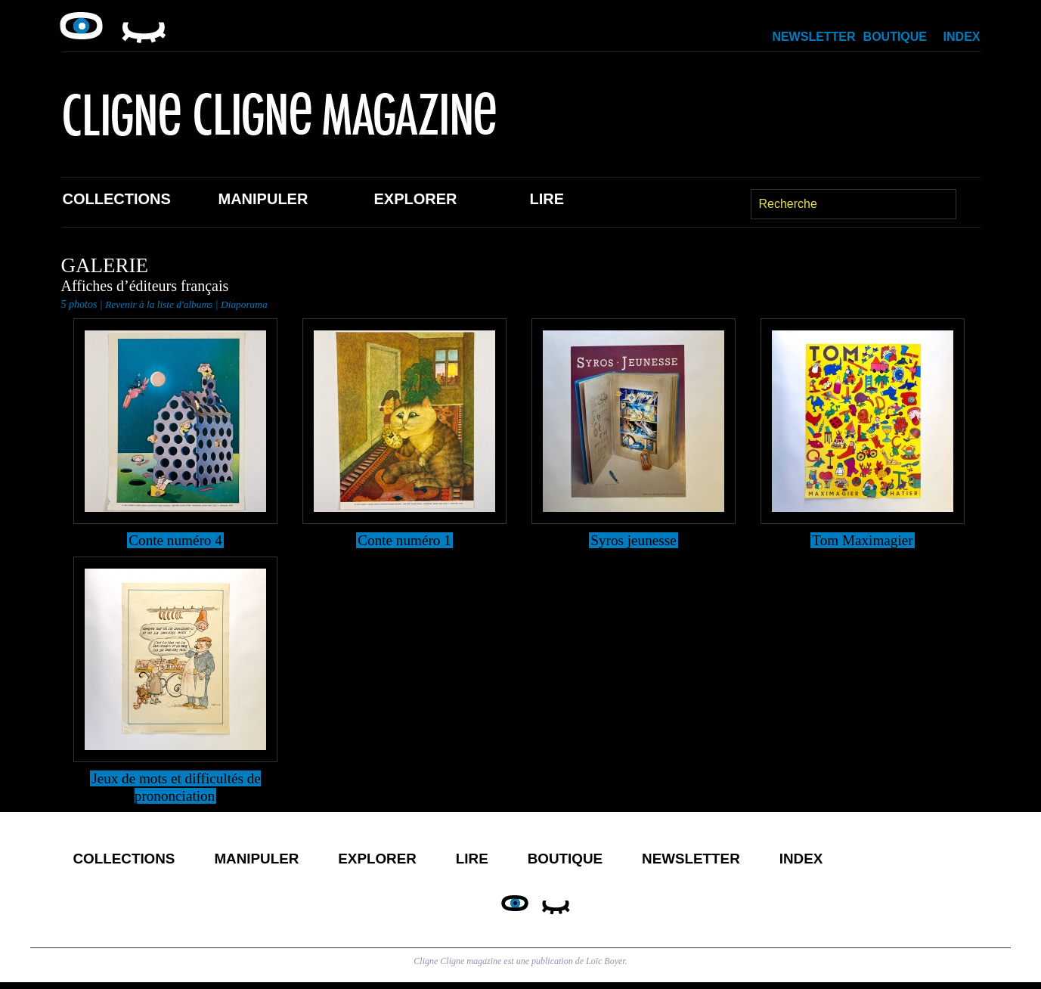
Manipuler (263, 199)
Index (962, 36)
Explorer (415, 199)
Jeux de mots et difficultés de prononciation (176, 787)
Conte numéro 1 (405, 540)
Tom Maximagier (862, 540)
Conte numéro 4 (176, 540)
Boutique (895, 36)
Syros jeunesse (633, 540)
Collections (117, 199)
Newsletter (813, 36)
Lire (547, 199)
